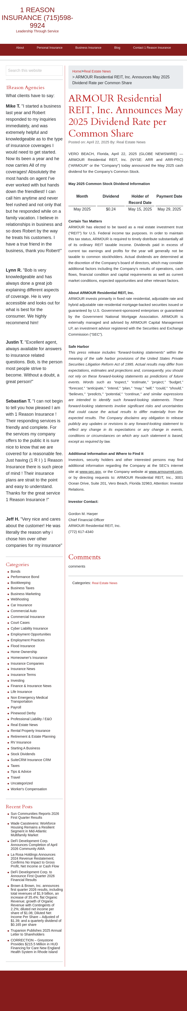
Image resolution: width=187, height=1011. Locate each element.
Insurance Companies (30, 674)
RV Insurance (22, 753)
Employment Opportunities (34, 645)
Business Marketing (28, 605)
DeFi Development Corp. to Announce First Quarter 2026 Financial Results (36, 891)
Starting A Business (27, 759)
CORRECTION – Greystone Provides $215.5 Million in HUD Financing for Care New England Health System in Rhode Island (36, 971)
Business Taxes (24, 599)
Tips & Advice (22, 783)
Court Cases (21, 634)
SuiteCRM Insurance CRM (34, 771)
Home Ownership (26, 663)
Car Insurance (23, 616)
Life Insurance (23, 703)
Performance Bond (27, 588)
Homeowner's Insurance (32, 669)
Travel (16, 788)
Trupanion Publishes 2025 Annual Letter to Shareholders (37, 955)
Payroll (17, 718)
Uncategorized (23, 794)
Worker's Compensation (31, 800)
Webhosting (21, 610)
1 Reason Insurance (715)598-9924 (37, 17)
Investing (18, 691)
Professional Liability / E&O (34, 730)
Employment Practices (30, 651)
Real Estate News (106, 594)
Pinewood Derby (25, 724)
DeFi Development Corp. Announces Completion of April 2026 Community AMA (34, 856)
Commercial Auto (25, 622)
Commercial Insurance (30, 628)
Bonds (16, 582)
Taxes (16, 777)
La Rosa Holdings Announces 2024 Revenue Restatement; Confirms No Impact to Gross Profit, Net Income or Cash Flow (36, 873)
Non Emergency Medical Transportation (32, 711)
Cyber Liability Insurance (32, 639)
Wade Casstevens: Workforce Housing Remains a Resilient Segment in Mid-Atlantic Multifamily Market (36, 840)
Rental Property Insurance (33, 742)
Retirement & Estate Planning (36, 747)
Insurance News (25, 680)
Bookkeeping (22, 594)
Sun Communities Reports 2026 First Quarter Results (33, 827)
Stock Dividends (25, 765)
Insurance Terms (25, 686)
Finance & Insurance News (34, 697)
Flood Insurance (25, 657)
